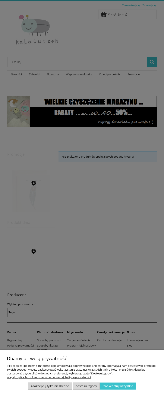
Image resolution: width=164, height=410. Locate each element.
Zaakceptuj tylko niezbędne (50, 386)
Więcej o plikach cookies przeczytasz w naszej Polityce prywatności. (49, 377)
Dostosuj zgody (86, 386)
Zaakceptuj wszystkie (118, 386)
